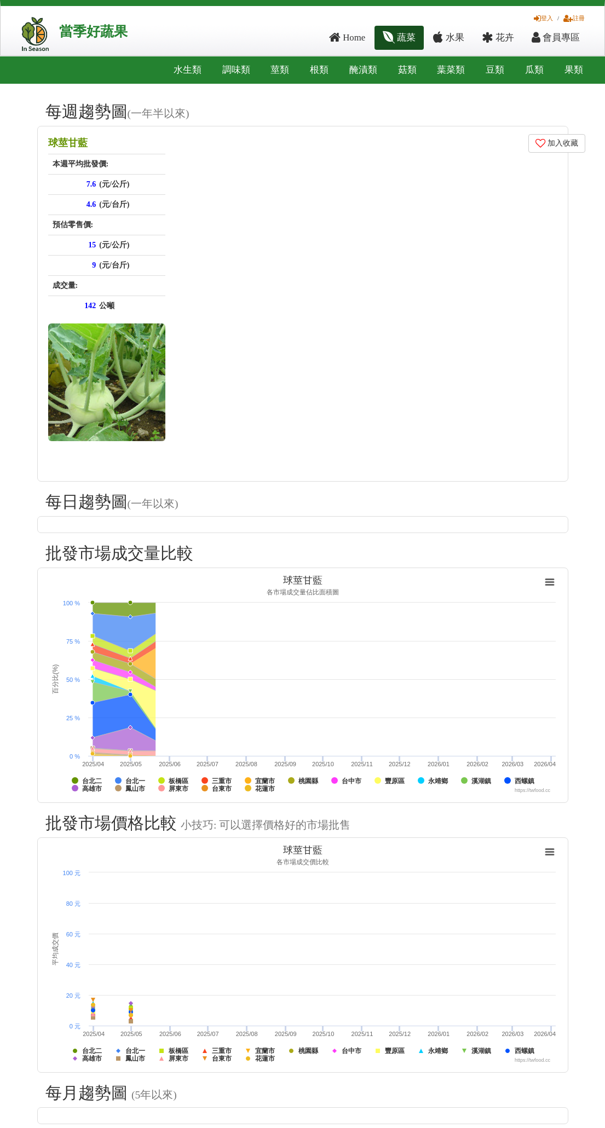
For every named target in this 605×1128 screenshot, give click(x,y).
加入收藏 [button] (557, 143)
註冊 (574, 18)
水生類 (187, 70)
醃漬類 (363, 70)
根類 (319, 70)
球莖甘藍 (68, 142)
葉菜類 (451, 70)
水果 (448, 37)
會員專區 (556, 37)
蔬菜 (399, 37)
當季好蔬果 (93, 31)
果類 (573, 70)
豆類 (495, 70)
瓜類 (534, 70)
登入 (543, 18)
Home (347, 37)
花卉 (498, 37)
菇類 (407, 70)
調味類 (236, 70)
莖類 (279, 70)
